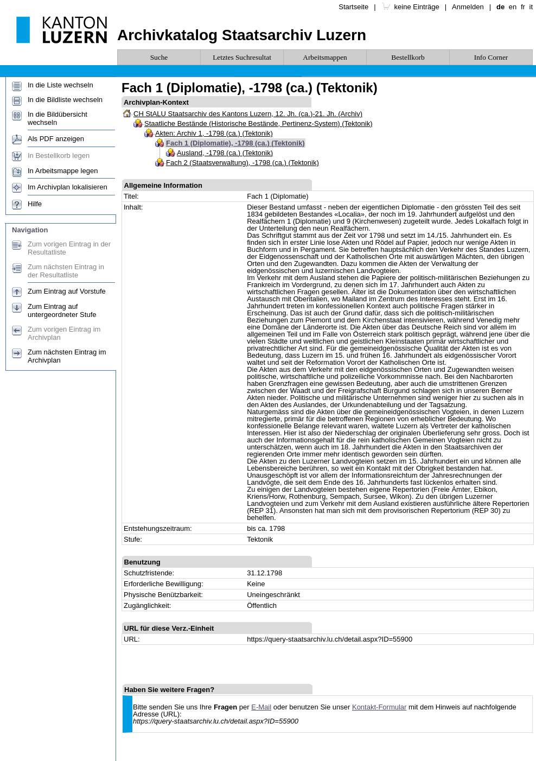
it (531, 7)
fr (523, 7)
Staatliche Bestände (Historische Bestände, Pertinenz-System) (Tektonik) (258, 123)
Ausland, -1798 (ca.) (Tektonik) (225, 153)
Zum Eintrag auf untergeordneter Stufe (62, 310)
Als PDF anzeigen (56, 139)
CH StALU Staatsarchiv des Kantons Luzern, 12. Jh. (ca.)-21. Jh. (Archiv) (247, 114)
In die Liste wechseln (60, 85)
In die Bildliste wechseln (65, 100)
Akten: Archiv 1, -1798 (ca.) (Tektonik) (214, 133)
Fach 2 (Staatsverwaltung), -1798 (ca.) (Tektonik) (242, 162)
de (500, 7)
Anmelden (468, 7)
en (512, 7)
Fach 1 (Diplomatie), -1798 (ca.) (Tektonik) (235, 143)
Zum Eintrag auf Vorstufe (67, 291)
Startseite (353, 7)
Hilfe (35, 204)
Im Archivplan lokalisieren (67, 187)
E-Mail (261, 707)
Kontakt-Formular (379, 707)
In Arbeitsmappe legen (63, 171)
